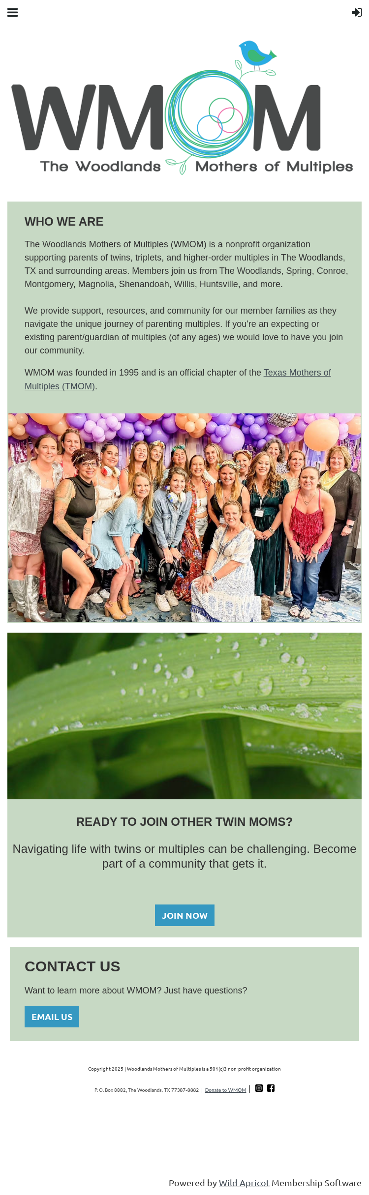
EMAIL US (51, 1016)
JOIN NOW (185, 915)
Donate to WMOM (225, 1090)
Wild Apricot (244, 1182)
